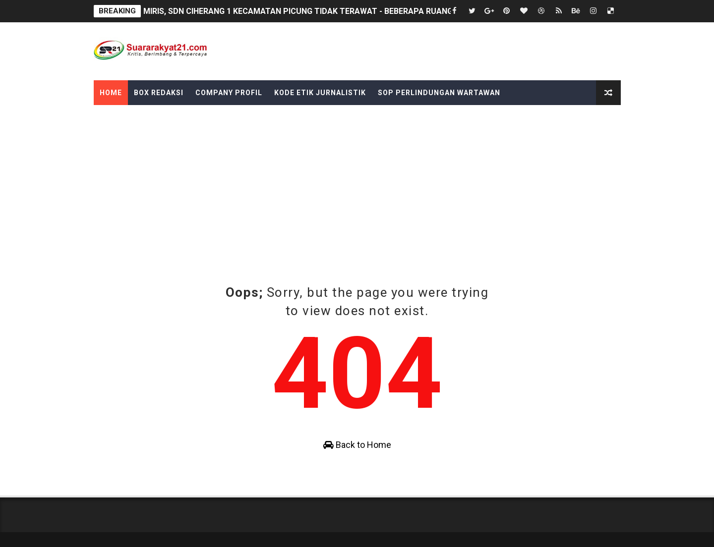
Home (111, 93)
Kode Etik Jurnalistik (320, 93)
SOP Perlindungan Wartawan (439, 93)
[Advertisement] (357, 209)
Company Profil (228, 93)
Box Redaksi (158, 93)
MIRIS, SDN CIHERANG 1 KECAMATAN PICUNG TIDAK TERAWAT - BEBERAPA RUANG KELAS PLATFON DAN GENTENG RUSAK (372, 11)
